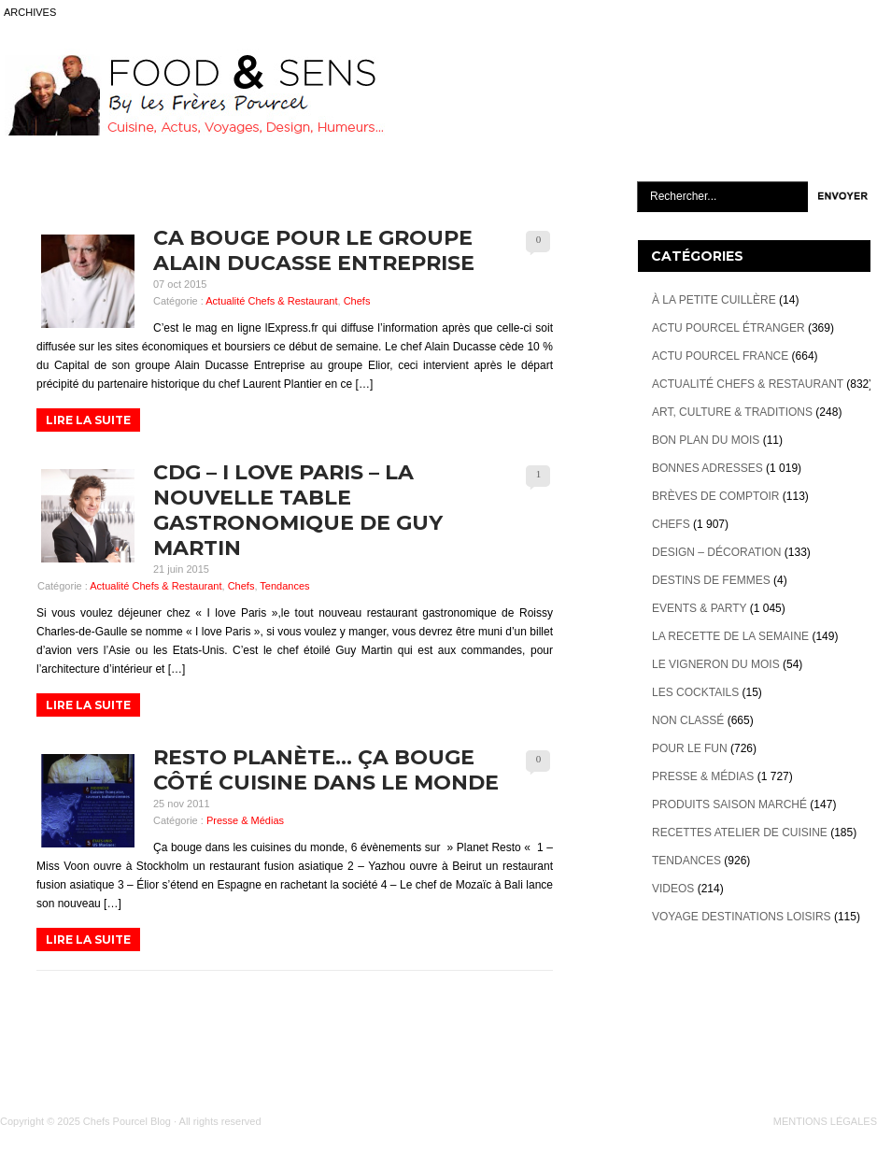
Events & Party (699, 608)
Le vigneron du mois (716, 664)
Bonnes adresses (707, 468)
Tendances (284, 585)
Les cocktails (695, 692)
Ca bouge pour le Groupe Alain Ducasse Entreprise (313, 250)
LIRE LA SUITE (88, 420)
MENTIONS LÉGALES (825, 1121)
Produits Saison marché (729, 804)
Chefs (357, 300)
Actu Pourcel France (720, 356)
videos (673, 888)
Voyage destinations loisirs (741, 916)
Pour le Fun (690, 748)
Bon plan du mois (705, 440)
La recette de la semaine (730, 636)
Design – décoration (716, 552)
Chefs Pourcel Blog (127, 1121)
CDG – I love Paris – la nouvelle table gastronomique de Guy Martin (298, 510)
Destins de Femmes (711, 580)
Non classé (688, 720)
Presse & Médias (245, 820)
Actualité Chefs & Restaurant (271, 300)
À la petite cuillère (714, 299)
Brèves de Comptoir (715, 496)
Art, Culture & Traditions (732, 412)
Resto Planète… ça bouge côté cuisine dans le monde (326, 770)
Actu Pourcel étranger (728, 328)
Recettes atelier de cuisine (739, 832)
